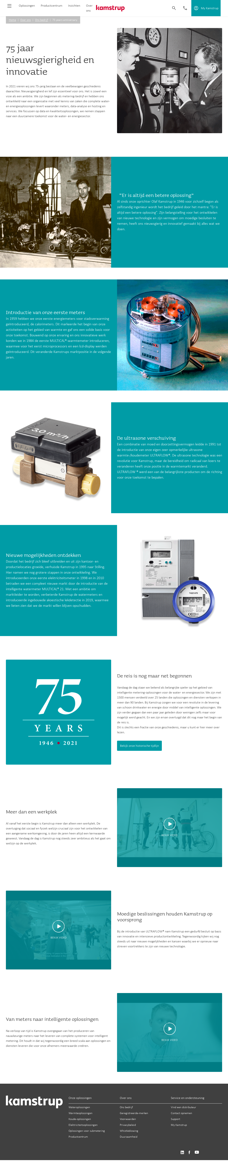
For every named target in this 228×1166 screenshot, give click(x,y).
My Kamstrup (179, 1125)
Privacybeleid (128, 1125)
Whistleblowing (129, 1130)
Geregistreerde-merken (134, 1113)
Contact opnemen (181, 1113)
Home (12, 20)
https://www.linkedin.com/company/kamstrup (182, 1152)
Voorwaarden (128, 1119)
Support (175, 1119)
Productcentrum (51, 5)
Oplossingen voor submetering (87, 1130)
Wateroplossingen (79, 1107)
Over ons (25, 20)
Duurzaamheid (128, 1136)
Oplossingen (27, 5)
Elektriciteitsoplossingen (83, 1125)
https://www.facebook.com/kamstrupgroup (189, 1152)
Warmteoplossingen (80, 1113)
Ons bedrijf (41, 20)
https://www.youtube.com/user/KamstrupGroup (197, 1152)
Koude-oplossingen (80, 1119)
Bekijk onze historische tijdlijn (139, 746)
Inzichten (74, 5)
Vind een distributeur (183, 1107)
